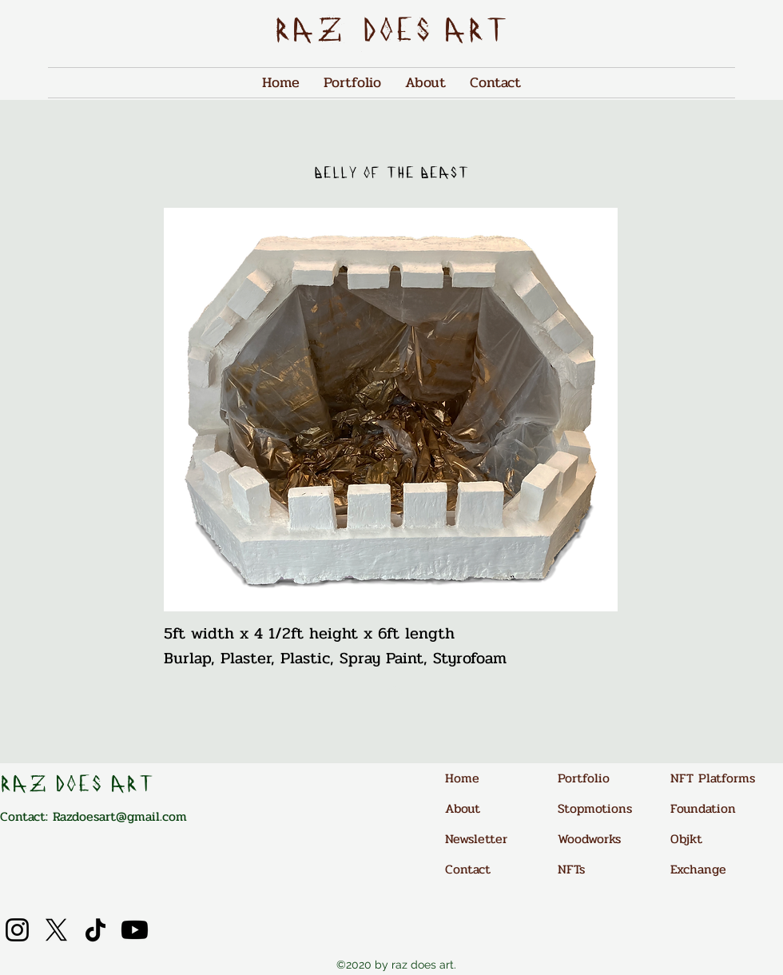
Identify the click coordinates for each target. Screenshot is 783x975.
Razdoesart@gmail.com (120, 816)
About (462, 808)
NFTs (571, 869)
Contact (468, 869)
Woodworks (589, 839)
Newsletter (476, 839)
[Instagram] (17, 929)
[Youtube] (134, 929)
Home (462, 778)
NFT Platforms (712, 778)
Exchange (698, 869)
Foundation (703, 808)
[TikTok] (95, 929)
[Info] (390, 690)
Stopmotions (595, 808)
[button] (391, 409)
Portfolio (584, 778)
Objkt (686, 839)
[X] (56, 929)
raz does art (391, 33)
